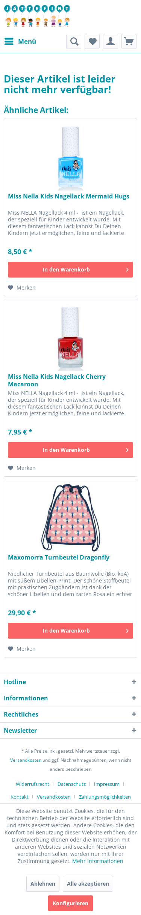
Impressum (107, 784)
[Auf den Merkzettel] (22, 287)
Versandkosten (25, 760)
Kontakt (20, 796)
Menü (20, 40)
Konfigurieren (70, 903)
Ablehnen (42, 883)
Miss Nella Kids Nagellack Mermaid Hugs (68, 196)
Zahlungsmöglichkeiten (105, 796)
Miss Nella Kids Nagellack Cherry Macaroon (57, 380)
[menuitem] (20, 41)
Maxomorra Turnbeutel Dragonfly (58, 557)
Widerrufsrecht (32, 784)
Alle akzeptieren (88, 883)
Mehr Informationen (97, 861)
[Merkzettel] (92, 41)
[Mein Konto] (110, 41)
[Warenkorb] (128, 41)
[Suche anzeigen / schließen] (73, 41)
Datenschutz (72, 784)
